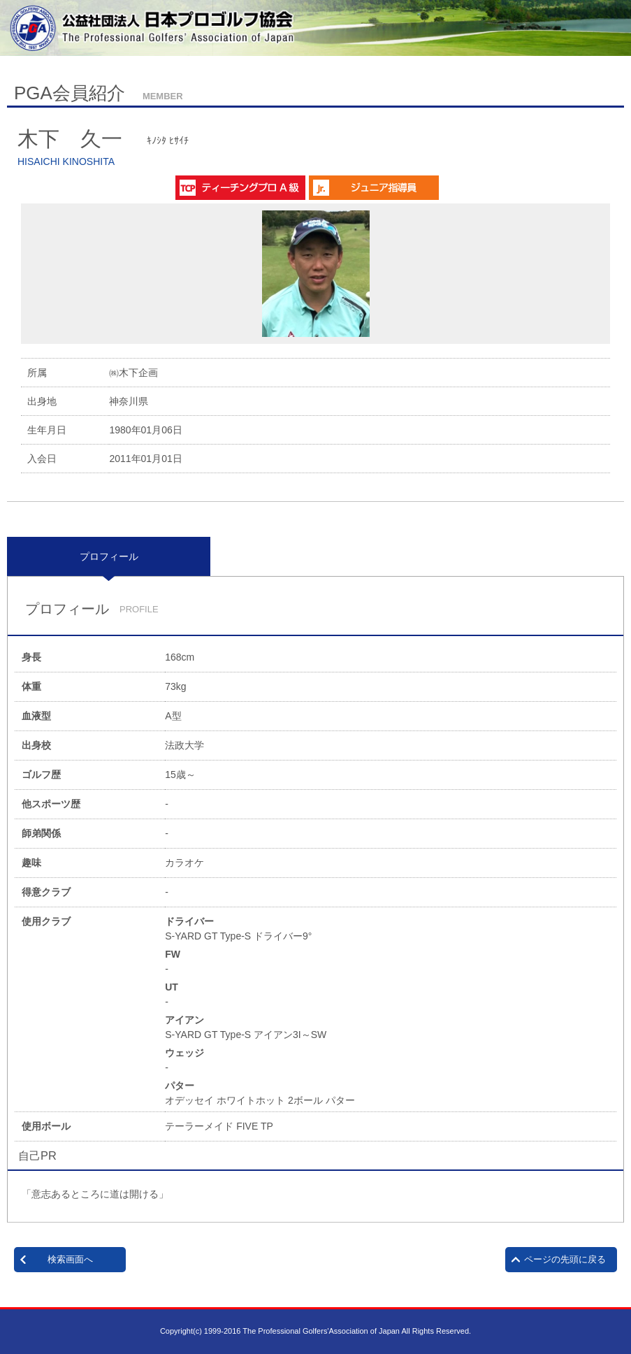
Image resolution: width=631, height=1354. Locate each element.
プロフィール (109, 556)
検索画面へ (70, 1259)
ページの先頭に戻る (565, 1259)
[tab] (108, 556)
